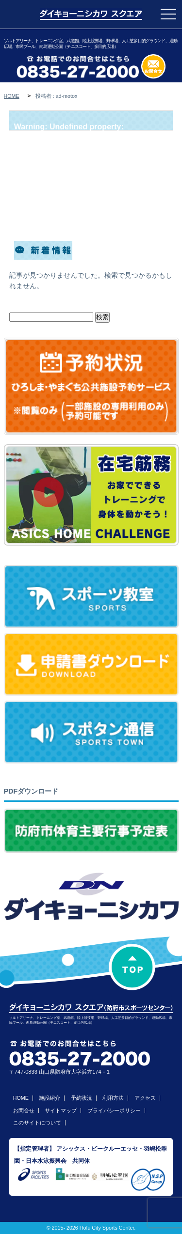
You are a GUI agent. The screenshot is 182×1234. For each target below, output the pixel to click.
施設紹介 (49, 1098)
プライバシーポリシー (114, 1110)
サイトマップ (61, 1110)
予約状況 (81, 1098)
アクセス (145, 1098)
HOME (11, 96)
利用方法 (113, 1098)
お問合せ (23, 1110)
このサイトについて (37, 1122)
